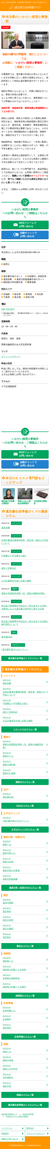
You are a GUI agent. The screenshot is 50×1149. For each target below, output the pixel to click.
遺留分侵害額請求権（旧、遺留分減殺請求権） (23, 593)
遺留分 (14, 589)
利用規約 (5, 1133)
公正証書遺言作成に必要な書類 (16, 581)
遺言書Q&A (6, 637)
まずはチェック (18, 645)
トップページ (7, 1128)
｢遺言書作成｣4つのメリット (14, 649)
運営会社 (30, 1128)
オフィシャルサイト (11, 356)
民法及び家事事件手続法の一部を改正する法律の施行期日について (24, 622)
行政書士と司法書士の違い (14, 556)
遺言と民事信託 (8, 568)
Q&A (14, 632)
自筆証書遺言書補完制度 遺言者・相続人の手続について (24, 541)
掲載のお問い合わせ (9, 1139)
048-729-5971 (8, 309)
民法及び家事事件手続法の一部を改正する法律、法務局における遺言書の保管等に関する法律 (24, 607)
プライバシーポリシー (35, 1133)
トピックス (16, 523)
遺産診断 (5, 528)
